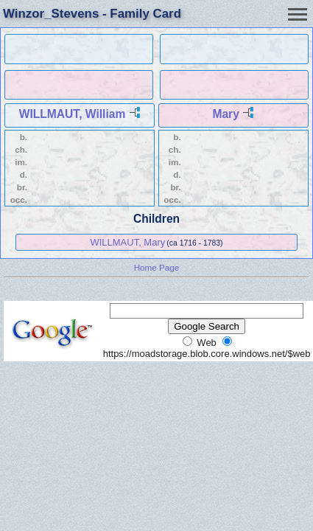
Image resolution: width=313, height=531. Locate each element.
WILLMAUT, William (72, 114)
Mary (225, 114)
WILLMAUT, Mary (127, 242)
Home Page (157, 267)
